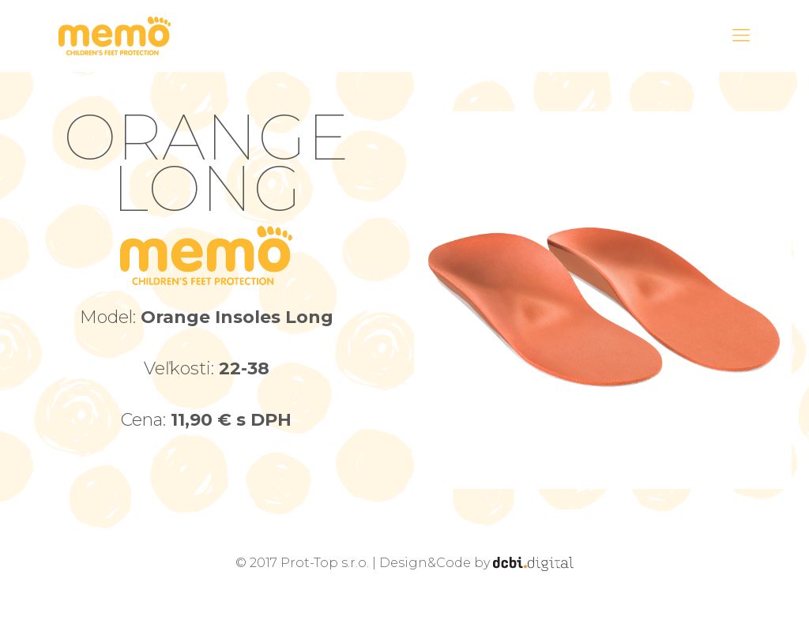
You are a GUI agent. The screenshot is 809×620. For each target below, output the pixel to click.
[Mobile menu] (741, 35)
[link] (603, 300)
